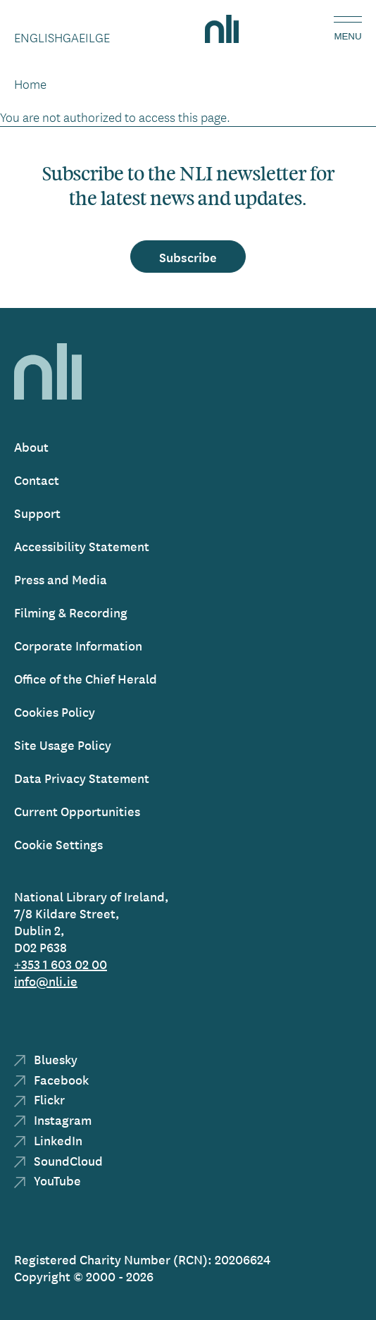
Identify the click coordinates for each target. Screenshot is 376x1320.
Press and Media (60, 579)
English (38, 37)
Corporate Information (78, 645)
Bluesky (45, 1059)
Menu (347, 36)
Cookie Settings (58, 844)
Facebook (51, 1079)
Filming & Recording (70, 612)
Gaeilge (86, 37)
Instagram (53, 1119)
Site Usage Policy (62, 744)
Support (37, 513)
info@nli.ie (45, 980)
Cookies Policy (54, 711)
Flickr (39, 1099)
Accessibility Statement (81, 546)
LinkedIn (48, 1140)
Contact (36, 479)
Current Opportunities (77, 811)
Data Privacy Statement (81, 778)
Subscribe (188, 256)
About (31, 446)
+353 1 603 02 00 (60, 964)
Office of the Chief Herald (85, 678)
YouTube (47, 1180)
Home (30, 84)
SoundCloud (58, 1160)
